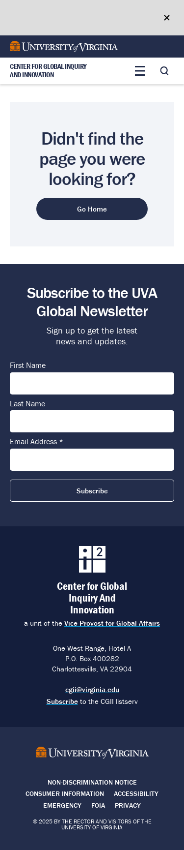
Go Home (92, 208)
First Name (28, 365)
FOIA (98, 805)
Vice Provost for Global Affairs (112, 623)
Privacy (128, 805)
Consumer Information (65, 793)
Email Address (36, 441)
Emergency (62, 805)
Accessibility (136, 793)
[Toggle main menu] (140, 71)
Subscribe (62, 701)
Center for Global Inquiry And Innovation (48, 70)
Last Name (27, 403)
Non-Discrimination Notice (92, 782)
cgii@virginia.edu (92, 689)
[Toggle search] (164, 71)
